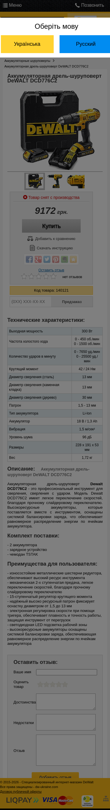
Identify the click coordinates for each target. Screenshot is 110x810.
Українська (27, 44)
